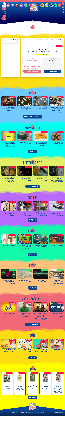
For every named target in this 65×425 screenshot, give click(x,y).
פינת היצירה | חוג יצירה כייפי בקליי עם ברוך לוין (46, 39)
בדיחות (16, 6)
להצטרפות (3, 9)
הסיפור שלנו (5, 12)
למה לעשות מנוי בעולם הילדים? (63, 10)
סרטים (51, 6)
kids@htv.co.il (37, 412)
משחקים (55, 6)
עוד (8, 6)
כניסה (4, 3)
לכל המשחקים (32, 255)
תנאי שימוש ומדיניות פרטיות (30, 412)
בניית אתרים (13, 412)
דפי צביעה (25, 6)
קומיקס (46, 6)
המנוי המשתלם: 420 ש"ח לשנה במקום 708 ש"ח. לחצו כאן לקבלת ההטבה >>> (32, 1)
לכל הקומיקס (32, 398)
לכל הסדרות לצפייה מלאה (32, 324)
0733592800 (43, 412)
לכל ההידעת (32, 288)
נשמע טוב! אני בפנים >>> (32, 71)
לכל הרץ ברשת (32, 220)
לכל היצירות (32, 152)
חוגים (42, 6)
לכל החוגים (32, 358)
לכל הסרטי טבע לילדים (32, 186)
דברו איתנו (1, 12)
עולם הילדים (61, 39)
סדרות (59, 6)
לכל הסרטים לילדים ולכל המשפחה (32, 117)
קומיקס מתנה (3, 18)
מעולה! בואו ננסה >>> (52, 71)
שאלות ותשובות (23, 412)
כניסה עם (4, 6)
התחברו (39, 53)
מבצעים (4, 15)
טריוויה (12, 6)
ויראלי (21, 6)
